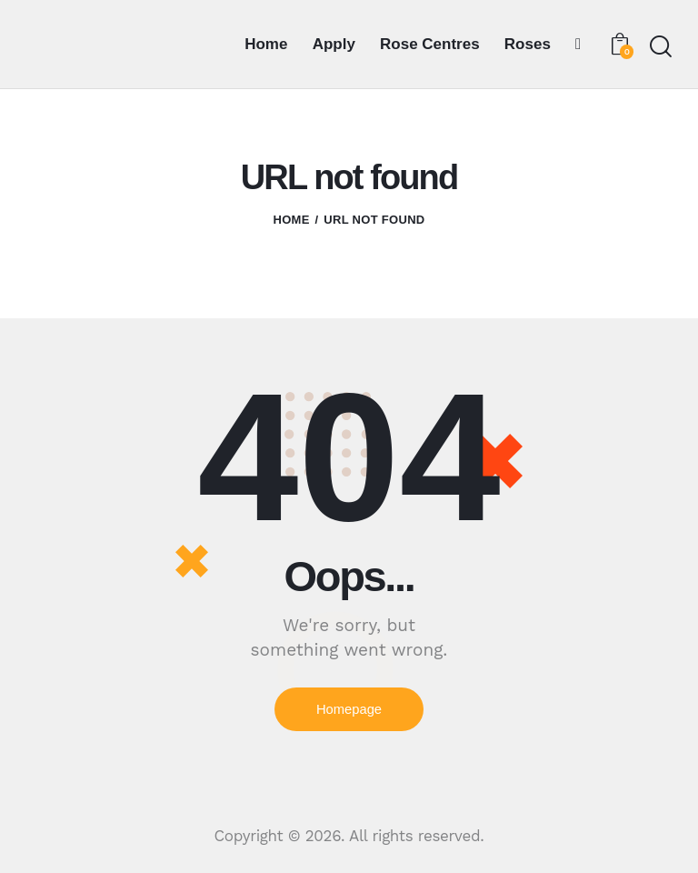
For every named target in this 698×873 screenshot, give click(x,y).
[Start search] (659, 47)
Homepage (348, 709)
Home (291, 219)
